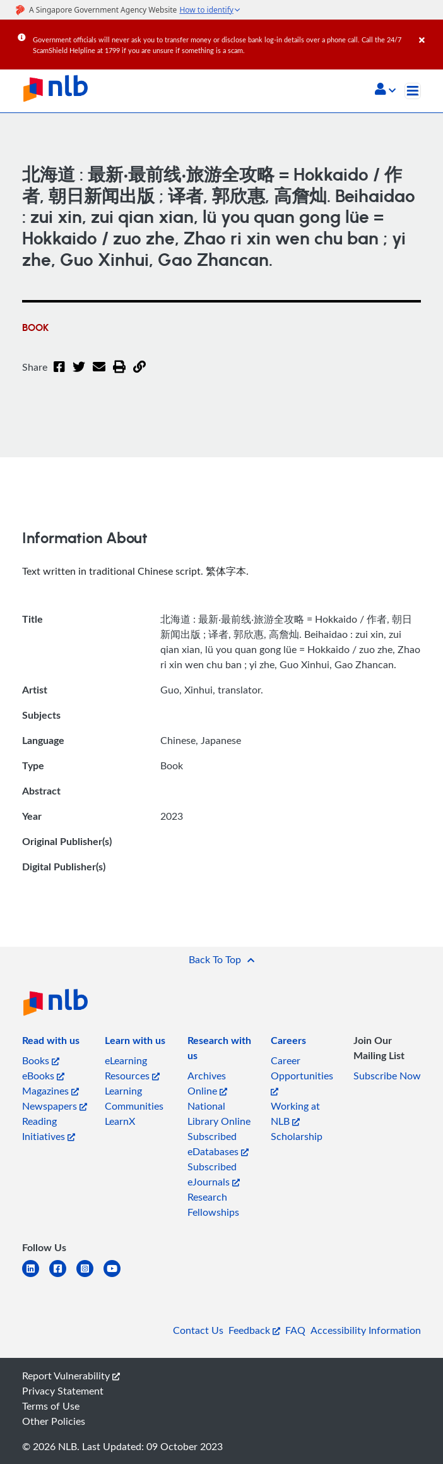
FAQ (295, 1330)
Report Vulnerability (71, 1376)
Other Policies (53, 1421)
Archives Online (207, 1083)
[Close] (428, 30)
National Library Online (219, 1113)
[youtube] (117, 1276)
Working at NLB (295, 1113)
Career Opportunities (302, 1074)
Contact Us (198, 1330)
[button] (385, 90)
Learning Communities (134, 1098)
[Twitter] (78, 374)
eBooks (43, 1076)
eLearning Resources (132, 1068)
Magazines (50, 1091)
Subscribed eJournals (213, 1174)
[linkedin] (35, 1276)
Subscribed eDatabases (218, 1143)
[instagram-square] (89, 1276)
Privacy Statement (62, 1391)
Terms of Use (51, 1406)
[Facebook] (59, 374)
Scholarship (296, 1136)
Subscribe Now (387, 1076)
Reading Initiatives (48, 1128)
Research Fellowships (213, 1204)
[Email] (99, 374)
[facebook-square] (62, 1276)
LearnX (120, 1121)
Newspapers (54, 1106)
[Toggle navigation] (413, 91)
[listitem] (51, 1043)
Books (40, 1060)
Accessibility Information (365, 1330)
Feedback (254, 1330)
